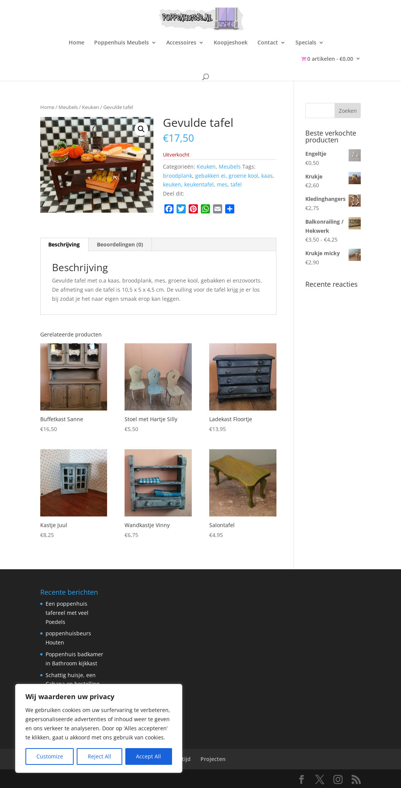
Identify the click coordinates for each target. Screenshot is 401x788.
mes (222, 184)
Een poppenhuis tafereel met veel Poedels (67, 612)
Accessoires (181, 43)
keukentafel (199, 184)
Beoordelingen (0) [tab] (120, 244)
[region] (98, 728)
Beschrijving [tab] (64, 244)
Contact (267, 43)
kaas (267, 175)
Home (76, 43)
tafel (236, 184)
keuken (172, 184)
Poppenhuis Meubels (121, 43)
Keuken (90, 107)
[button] (141, 129)
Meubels (68, 107)
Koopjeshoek (231, 43)
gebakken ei (210, 175)
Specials (305, 43)
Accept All (148, 756)
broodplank (177, 175)
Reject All (99, 756)
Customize (49, 756)
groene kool (243, 175)
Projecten (213, 759)
